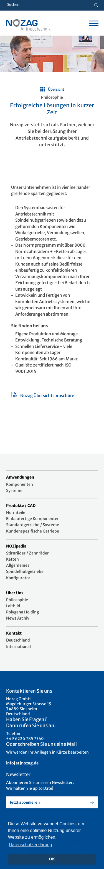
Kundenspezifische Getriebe (32, 531)
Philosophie (17, 599)
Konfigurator (18, 577)
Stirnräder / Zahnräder (27, 553)
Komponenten (19, 484)
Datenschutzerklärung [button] (30, 844)
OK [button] (52, 859)
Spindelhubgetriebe (25, 571)
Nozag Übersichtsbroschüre (47, 395)
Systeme (14, 490)
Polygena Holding (22, 612)
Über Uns (14, 592)
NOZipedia (16, 546)
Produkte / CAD (20, 505)
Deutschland (18, 640)
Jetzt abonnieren (25, 802)
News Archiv (17, 618)
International (18, 646)
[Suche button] (96, 5)
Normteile (15, 512)
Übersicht (56, 89)
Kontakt (14, 633)
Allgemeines (17, 565)
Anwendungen (20, 477)
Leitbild (13, 605)
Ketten (12, 559)
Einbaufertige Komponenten (33, 518)
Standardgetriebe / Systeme (32, 524)
